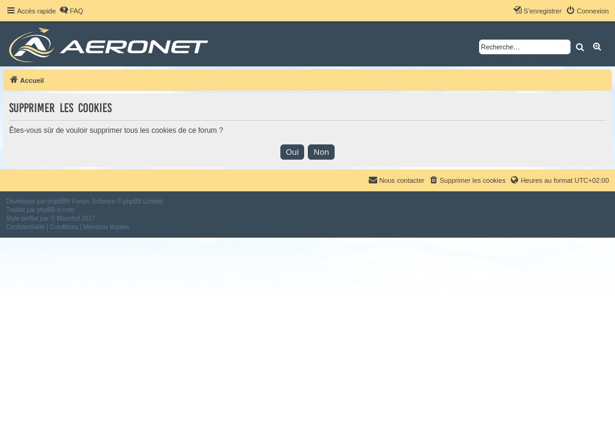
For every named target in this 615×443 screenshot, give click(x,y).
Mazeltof (68, 218)
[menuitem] (71, 11)
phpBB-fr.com (55, 210)
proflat (29, 218)
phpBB (57, 201)
